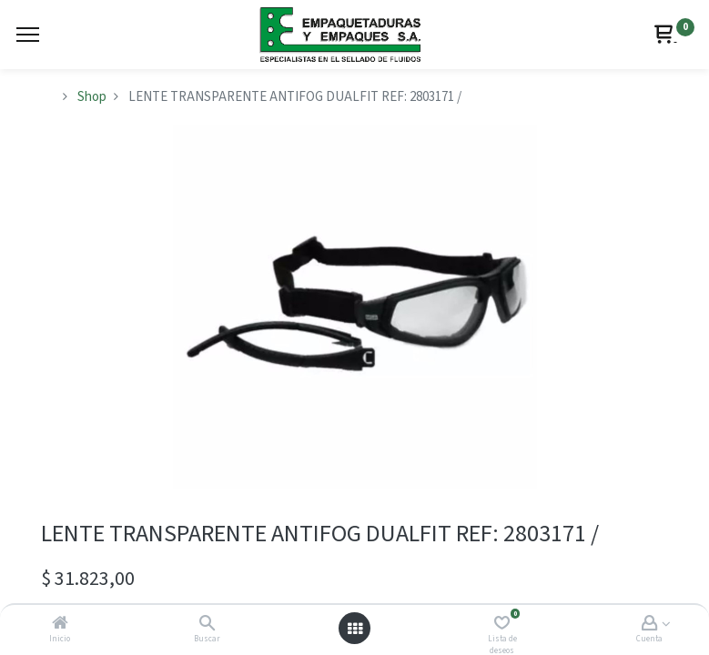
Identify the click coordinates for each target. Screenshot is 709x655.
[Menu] (28, 34)
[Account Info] (649, 624)
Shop (91, 96)
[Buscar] (207, 624)
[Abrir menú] (355, 629)
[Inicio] (60, 624)
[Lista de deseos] (502, 624)
